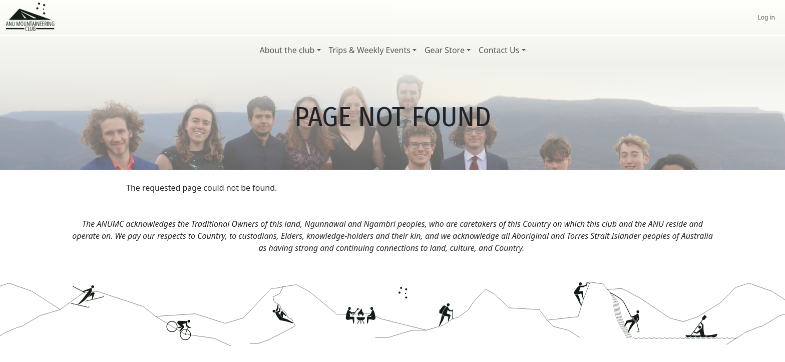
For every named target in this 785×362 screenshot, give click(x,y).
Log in (766, 17)
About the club (286, 50)
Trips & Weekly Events (370, 50)
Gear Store (445, 50)
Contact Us (499, 50)
